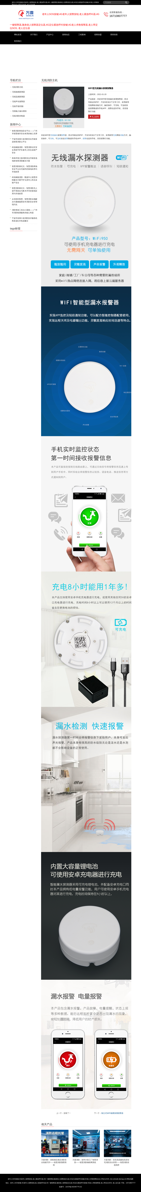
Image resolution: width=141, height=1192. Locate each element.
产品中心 (50, 35)
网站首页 (17, 35)
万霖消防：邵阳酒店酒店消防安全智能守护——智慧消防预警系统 (54, 1162)
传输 (122, 135)
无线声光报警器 (18, 101)
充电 (52, 138)
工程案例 (82, 35)
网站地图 (130, 1179)
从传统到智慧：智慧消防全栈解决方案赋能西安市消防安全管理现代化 (24, 202)
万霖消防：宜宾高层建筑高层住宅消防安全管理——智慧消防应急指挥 (116, 1162)
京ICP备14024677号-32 (73, 1187)
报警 (63, 135)
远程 (59, 138)
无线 (52, 135)
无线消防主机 (17, 87)
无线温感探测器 (18, 97)
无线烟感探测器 (18, 92)
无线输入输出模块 (19, 111)
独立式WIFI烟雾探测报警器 (112, 1113)
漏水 (56, 135)
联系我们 (17, 41)
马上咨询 (94, 117)
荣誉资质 (114, 35)
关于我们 (33, 35)
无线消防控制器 (18, 116)
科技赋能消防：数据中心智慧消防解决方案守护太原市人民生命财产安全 (24, 180)
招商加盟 (98, 35)
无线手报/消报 (18, 106)
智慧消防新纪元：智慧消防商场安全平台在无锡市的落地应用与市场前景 (24, 169)
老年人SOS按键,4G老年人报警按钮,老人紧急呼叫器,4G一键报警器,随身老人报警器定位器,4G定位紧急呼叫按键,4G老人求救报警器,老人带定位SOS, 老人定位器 (63, 1179)
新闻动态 (66, 35)
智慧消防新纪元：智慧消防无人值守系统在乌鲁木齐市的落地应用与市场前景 (24, 191)
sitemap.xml (122, 1179)
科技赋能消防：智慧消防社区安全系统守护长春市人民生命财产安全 (24, 150)
